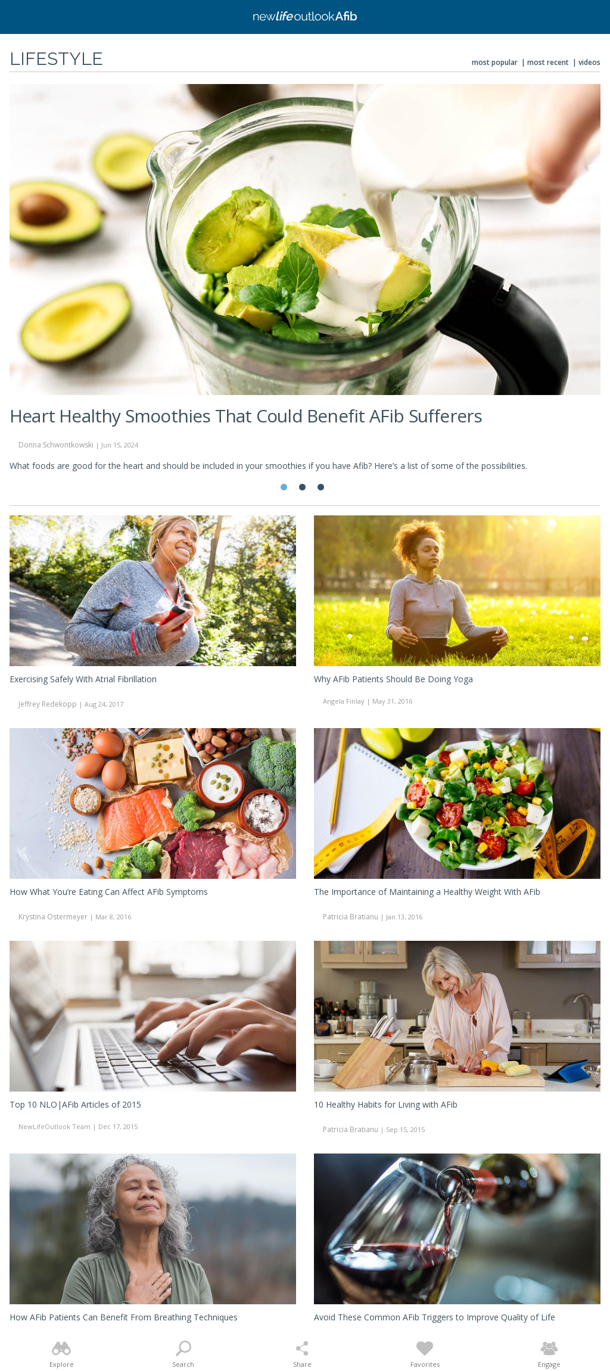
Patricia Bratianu (350, 917)
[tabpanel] (305, 282)
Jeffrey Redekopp (47, 704)
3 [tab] (321, 487)
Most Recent (548, 62)
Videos (589, 62)
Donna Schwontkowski (56, 445)
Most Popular (495, 62)
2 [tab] (302, 487)
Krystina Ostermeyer (53, 917)
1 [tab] (284, 487)
